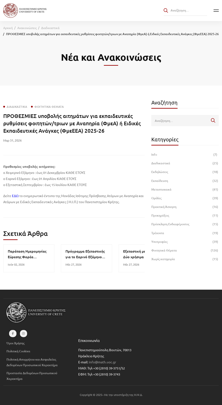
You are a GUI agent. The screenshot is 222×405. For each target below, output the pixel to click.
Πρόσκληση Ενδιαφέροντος (185, 224)
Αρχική (8, 28)
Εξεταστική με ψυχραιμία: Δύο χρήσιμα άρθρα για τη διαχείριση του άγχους (143, 257)
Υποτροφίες (185, 242)
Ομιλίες (185, 198)
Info (185, 154)
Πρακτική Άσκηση (185, 207)
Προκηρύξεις (185, 215)
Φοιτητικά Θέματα (185, 250)
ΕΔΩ (15, 196)
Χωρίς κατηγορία (185, 259)
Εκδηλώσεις (185, 172)
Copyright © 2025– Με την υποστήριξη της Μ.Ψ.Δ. (111, 395)
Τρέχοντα (185, 233)
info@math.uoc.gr (102, 362)
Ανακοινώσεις (27, 28)
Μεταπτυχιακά (185, 189)
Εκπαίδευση (185, 181)
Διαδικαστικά (50, 28)
